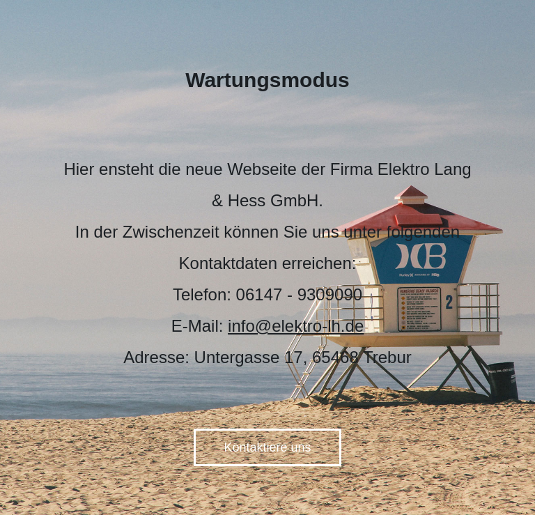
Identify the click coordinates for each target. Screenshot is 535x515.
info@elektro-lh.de (296, 325)
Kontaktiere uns (267, 447)
